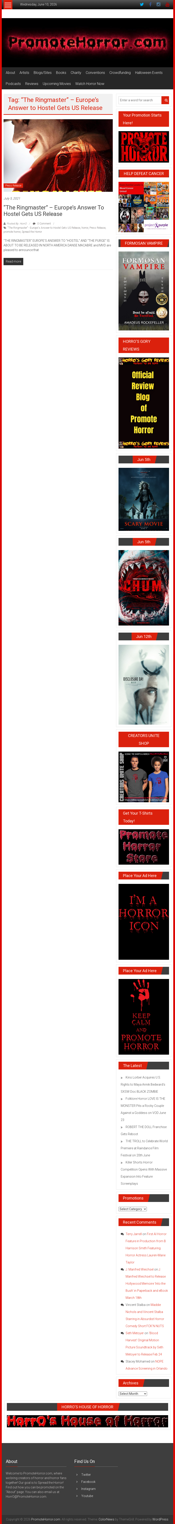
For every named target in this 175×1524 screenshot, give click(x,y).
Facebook (88, 1482)
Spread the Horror (32, 231)
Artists (24, 73)
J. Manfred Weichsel (140, 1269)
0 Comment (42, 223)
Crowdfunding (120, 73)
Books (61, 73)
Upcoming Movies (57, 84)
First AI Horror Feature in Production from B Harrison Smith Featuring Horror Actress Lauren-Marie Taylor (146, 1248)
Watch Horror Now (89, 84)
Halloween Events (149, 73)
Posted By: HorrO (17, 223)
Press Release (13, 185)
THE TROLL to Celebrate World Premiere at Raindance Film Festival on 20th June (144, 1148)
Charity (76, 73)
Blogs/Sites (43, 73)
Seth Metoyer (135, 1333)
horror (85, 227)
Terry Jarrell (134, 1234)
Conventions (95, 73)
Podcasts (13, 84)
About (10, 73)
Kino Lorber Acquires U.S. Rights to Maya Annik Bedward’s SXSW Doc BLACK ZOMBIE (143, 1084)
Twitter (86, 1474)
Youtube (87, 1496)
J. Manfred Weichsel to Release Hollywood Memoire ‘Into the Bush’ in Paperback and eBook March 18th (147, 1283)
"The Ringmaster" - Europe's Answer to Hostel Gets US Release (44, 227)
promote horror (12, 231)
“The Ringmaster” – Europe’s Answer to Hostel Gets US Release (54, 210)
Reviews (31, 84)
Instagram (88, 1489)
